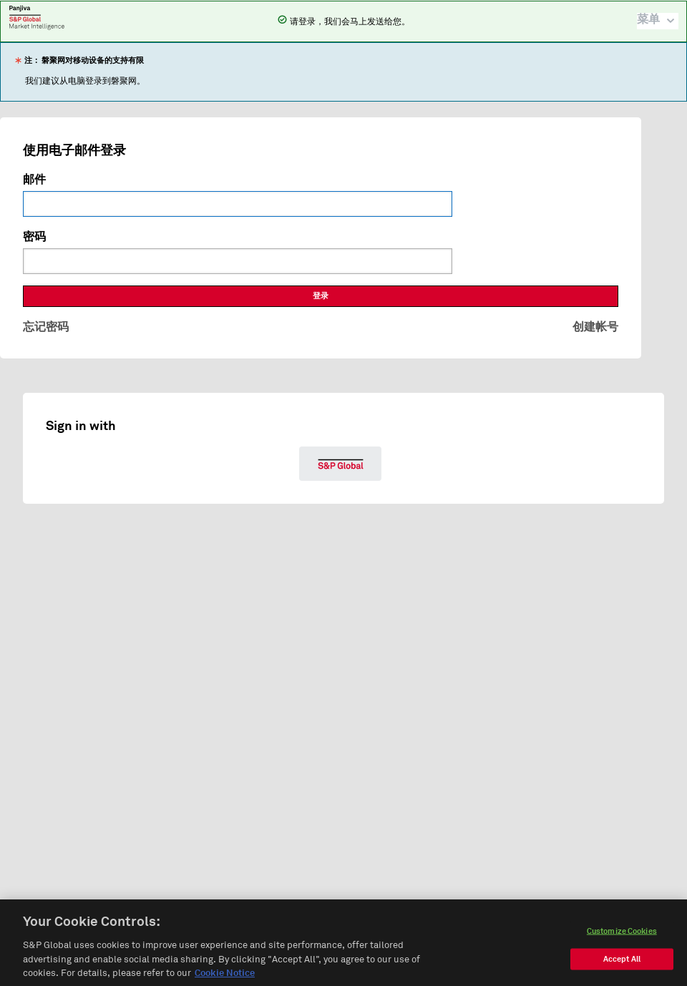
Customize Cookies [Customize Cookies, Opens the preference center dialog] (622, 935)
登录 (320, 296)
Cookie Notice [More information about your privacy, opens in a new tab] (225, 978)
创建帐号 (595, 327)
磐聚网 (37, 17)
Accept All (621, 963)
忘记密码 (46, 327)
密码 (34, 237)
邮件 (34, 179)
